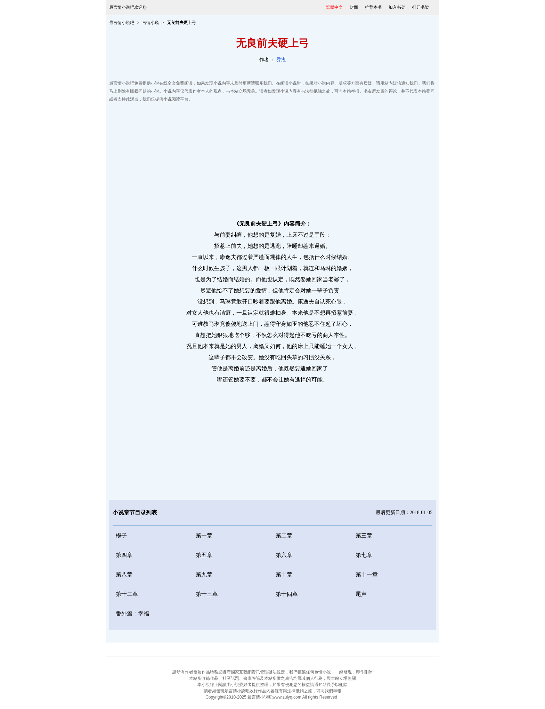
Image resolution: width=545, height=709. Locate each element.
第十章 (284, 574)
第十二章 (127, 594)
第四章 (124, 555)
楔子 (121, 535)
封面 (354, 7)
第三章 (364, 535)
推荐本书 (373, 7)
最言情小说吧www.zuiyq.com (274, 697)
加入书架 (397, 7)
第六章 (284, 555)
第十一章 (367, 574)
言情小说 (150, 22)
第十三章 (207, 594)
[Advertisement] (272, 159)
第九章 (204, 574)
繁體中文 (334, 7)
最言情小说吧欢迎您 (128, 7)
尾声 (361, 594)
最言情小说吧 (121, 22)
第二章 (284, 535)
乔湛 (281, 59)
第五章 (204, 555)
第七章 (364, 555)
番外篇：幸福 (132, 613)
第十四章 (287, 594)
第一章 (204, 535)
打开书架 (420, 7)
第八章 (124, 574)
